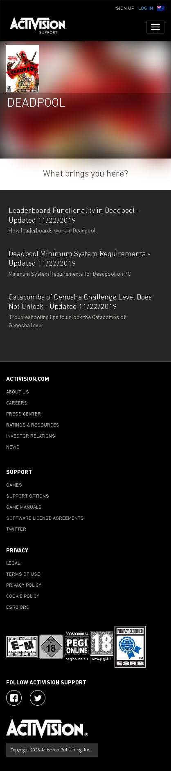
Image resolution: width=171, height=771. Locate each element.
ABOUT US (17, 392)
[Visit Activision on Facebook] (14, 698)
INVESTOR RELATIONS (30, 436)
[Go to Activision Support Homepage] (42, 27)
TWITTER (16, 529)
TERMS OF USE (23, 574)
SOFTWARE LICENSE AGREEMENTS (45, 518)
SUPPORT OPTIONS (27, 496)
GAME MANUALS (24, 507)
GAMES (14, 485)
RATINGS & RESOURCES (32, 425)
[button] (160, 7)
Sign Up (125, 8)
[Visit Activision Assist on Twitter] (37, 698)
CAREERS (16, 403)
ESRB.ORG (17, 607)
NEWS (13, 447)
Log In (145, 8)
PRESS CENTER (23, 414)
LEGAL (13, 563)
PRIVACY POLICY (23, 585)
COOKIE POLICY (22, 596)
